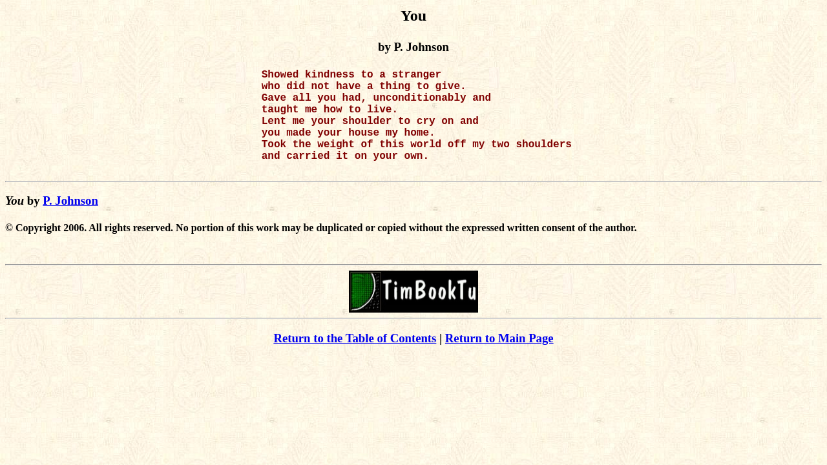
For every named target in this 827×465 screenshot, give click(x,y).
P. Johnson (70, 224)
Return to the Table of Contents (354, 361)
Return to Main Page (499, 361)
